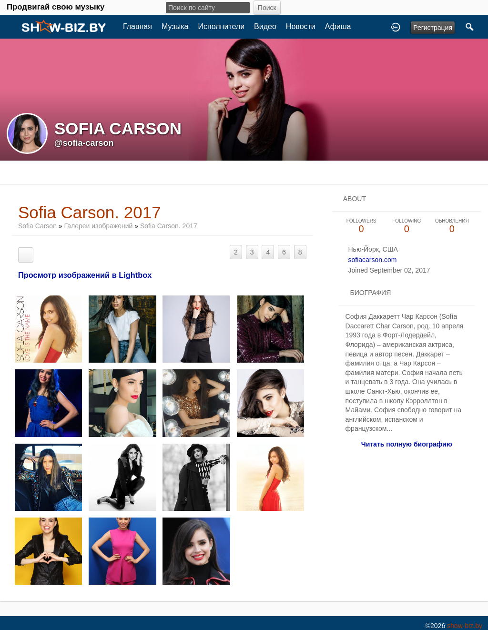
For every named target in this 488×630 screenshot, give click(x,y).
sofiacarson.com (372, 260)
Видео (265, 26)
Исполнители (221, 26)
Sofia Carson (37, 226)
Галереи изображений (98, 226)
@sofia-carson (84, 143)
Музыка (175, 26)
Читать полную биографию (406, 444)
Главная (137, 26)
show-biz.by (464, 626)
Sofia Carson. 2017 (168, 226)
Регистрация (432, 27)
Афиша (338, 26)
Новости (300, 26)
